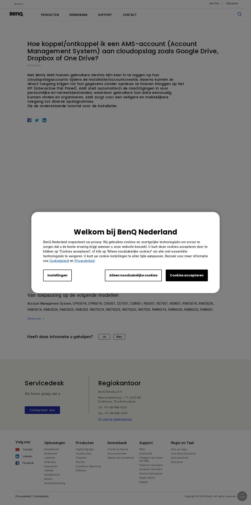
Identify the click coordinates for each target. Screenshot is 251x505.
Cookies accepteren (187, 275)
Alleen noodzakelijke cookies (133, 275)
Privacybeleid (85, 261)
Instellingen (57, 275)
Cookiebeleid (59, 261)
